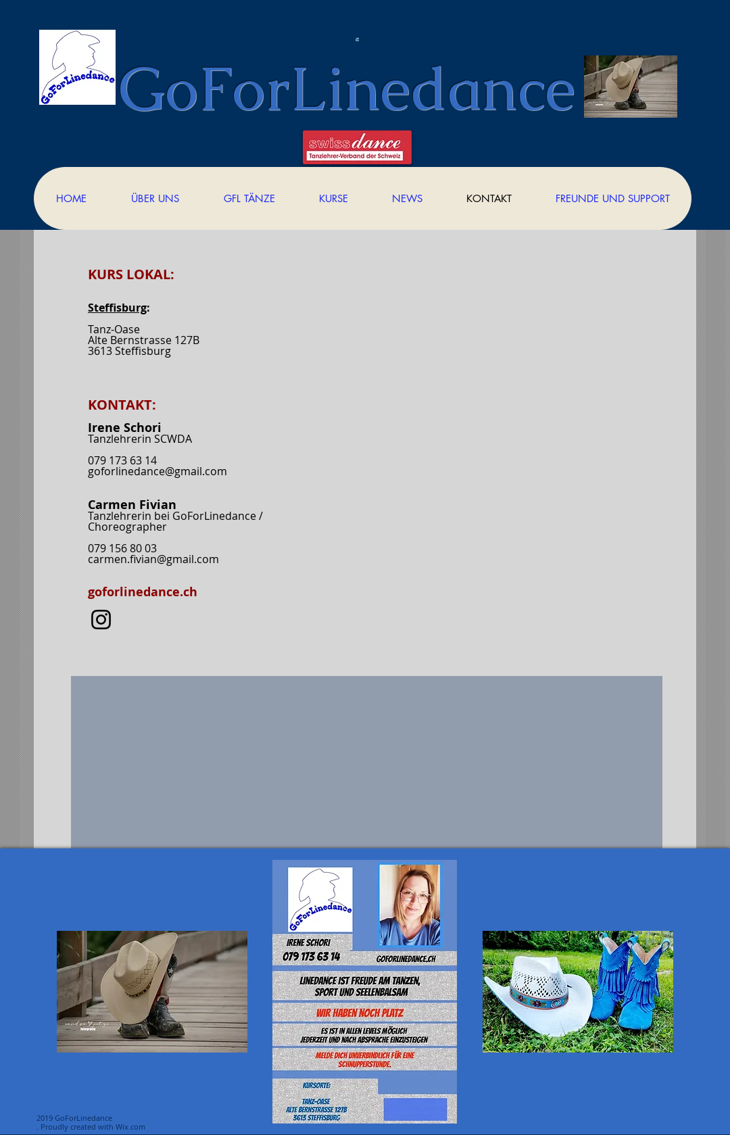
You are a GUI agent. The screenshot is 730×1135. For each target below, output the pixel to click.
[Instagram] (101, 619)
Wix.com (130, 1126)
